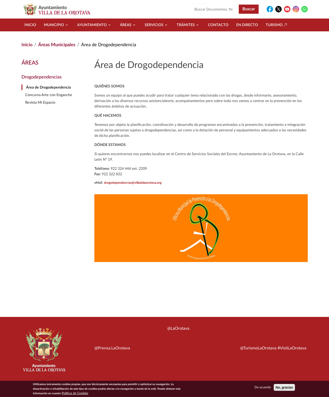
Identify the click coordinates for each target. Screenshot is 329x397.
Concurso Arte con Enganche (48, 95)
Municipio (56, 25)
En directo (247, 25)
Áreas (128, 25)
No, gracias (284, 388)
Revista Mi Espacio (40, 102)
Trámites (188, 25)
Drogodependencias (41, 77)
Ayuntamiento (94, 25)
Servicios (157, 25)
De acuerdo (263, 387)
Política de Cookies (75, 393)
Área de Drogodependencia (48, 87)
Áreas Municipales (56, 45)
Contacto (218, 25)
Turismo (277, 25)
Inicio (30, 25)
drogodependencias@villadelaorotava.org (133, 182)
